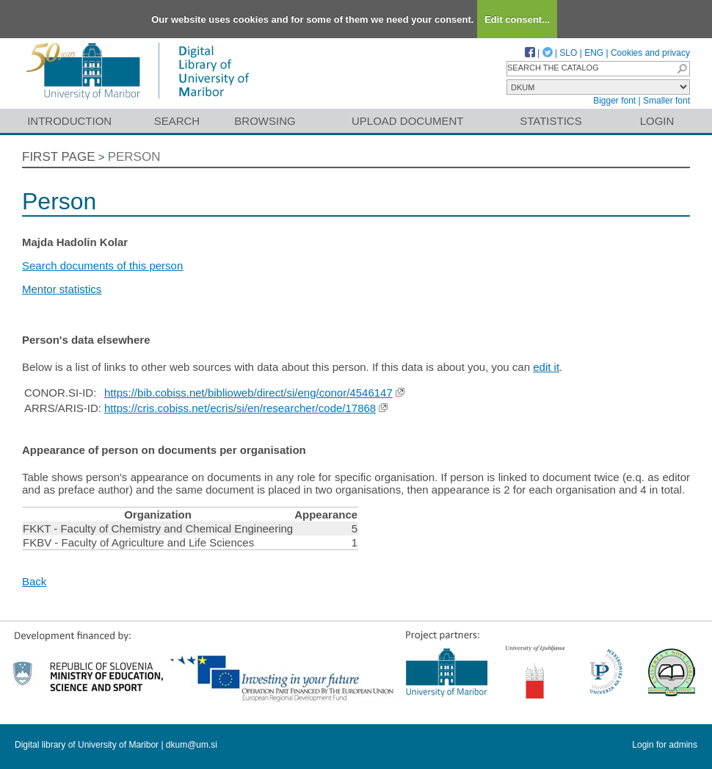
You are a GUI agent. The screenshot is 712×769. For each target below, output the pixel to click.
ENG (593, 53)
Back (34, 581)
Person (134, 157)
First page (58, 157)
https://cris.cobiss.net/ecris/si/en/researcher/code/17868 (240, 408)
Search (177, 121)
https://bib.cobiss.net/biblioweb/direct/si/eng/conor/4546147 (248, 392)
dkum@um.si (191, 745)
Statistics (550, 121)
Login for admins (664, 745)
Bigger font (614, 100)
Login (657, 121)
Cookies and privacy (650, 53)
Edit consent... (517, 19)
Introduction (69, 121)
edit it (546, 367)
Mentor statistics (61, 289)
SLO (568, 53)
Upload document (408, 121)
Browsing (264, 121)
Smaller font (666, 100)
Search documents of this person (102, 265)
